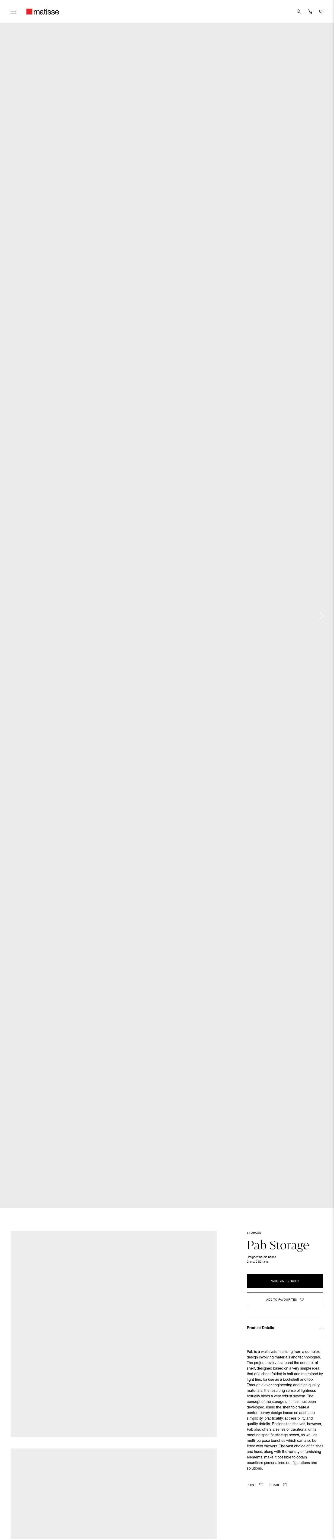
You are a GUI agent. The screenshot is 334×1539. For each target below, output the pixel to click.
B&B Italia (262, 1262)
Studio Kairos (267, 1257)
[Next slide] (321, 615)
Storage (254, 1233)
